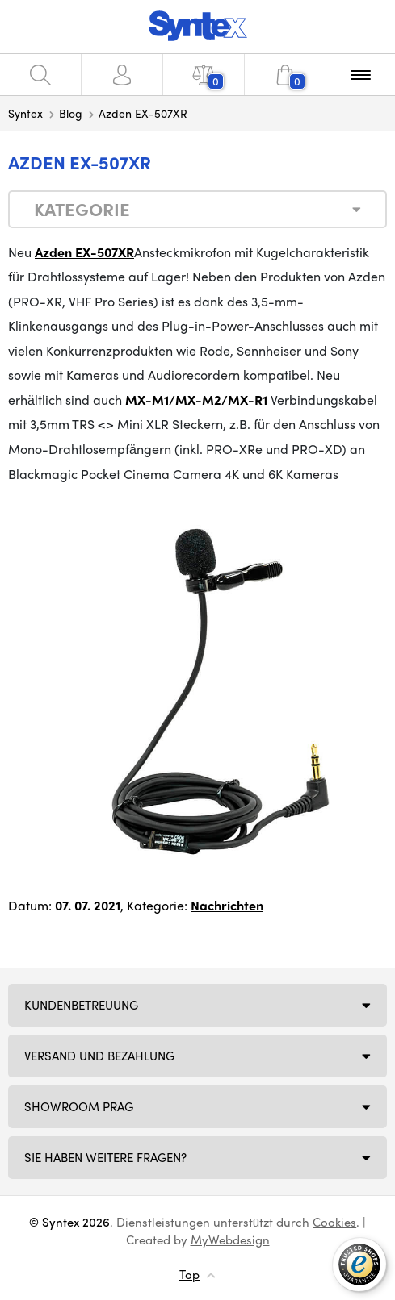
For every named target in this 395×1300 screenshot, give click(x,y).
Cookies (334, 1222)
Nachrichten (227, 905)
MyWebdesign (230, 1239)
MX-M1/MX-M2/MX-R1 (196, 399)
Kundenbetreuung (81, 1005)
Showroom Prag (78, 1106)
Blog (70, 113)
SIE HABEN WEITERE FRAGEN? (105, 1157)
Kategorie (82, 209)
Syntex (25, 113)
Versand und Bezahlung (99, 1056)
